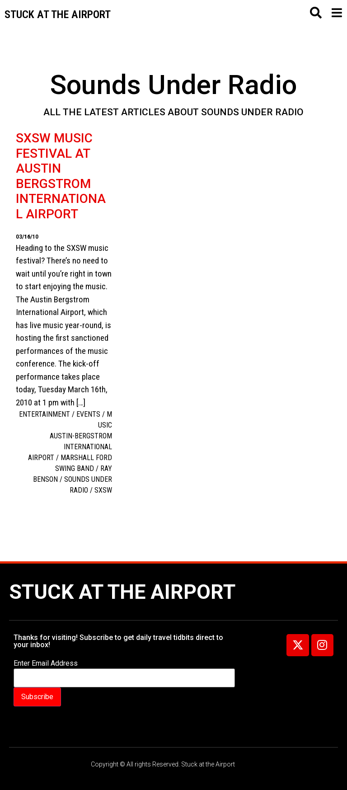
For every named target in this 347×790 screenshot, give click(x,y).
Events (88, 414)
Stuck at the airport (58, 14)
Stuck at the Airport (122, 592)
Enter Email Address (46, 663)
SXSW (103, 490)
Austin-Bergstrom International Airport (70, 447)
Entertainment (44, 414)
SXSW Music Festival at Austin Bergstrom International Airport (61, 176)
